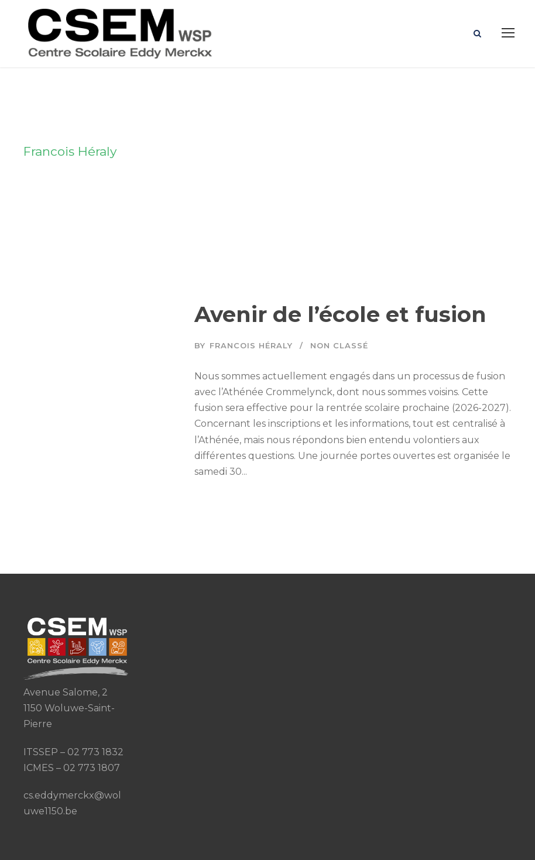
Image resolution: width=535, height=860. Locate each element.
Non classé (339, 345)
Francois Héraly (251, 345)
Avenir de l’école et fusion (340, 314)
